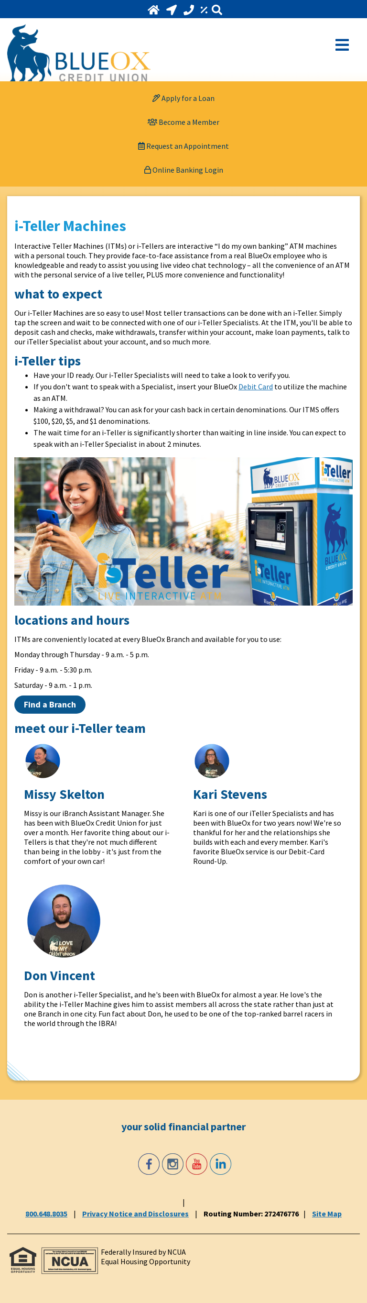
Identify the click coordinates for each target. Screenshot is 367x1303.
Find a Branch (50, 704)
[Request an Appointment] (183, 145)
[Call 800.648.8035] (190, 10)
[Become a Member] (183, 122)
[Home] (155, 10)
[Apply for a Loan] (183, 98)
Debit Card (255, 386)
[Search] (217, 10)
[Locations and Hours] (172, 10)
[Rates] (205, 10)
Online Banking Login (183, 170)
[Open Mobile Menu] (342, 44)
